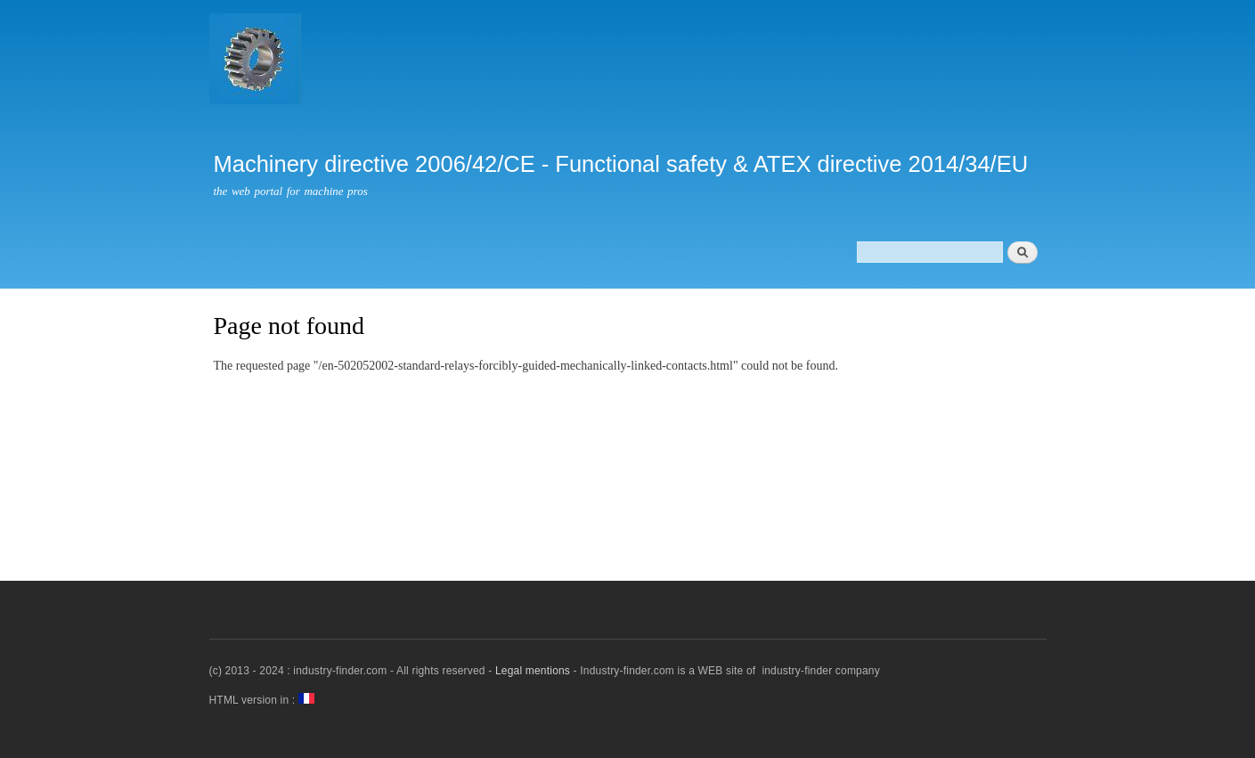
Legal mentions (532, 670)
